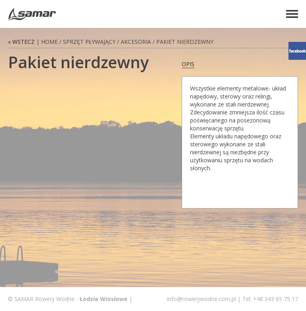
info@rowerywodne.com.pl (201, 299)
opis (188, 64)
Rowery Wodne (32, 14)
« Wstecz (21, 41)
